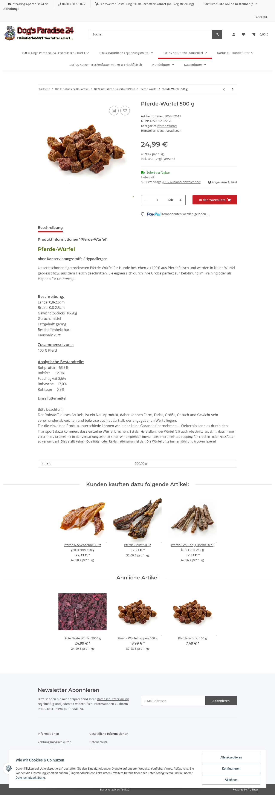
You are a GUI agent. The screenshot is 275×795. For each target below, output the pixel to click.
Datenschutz (98, 742)
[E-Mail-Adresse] (173, 700)
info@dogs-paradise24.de (28, 4)
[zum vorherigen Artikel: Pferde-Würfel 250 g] (224, 89)
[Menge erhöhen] (180, 200)
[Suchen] (150, 34)
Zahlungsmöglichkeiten (54, 742)
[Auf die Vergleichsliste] (114, 110)
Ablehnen (231, 779)
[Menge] (157, 200)
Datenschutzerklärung (113, 699)
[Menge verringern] (146, 200)
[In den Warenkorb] (214, 199)
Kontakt (261, 17)
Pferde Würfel (167, 126)
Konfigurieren (231, 768)
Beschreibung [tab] (50, 228)
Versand (169, 159)
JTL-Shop (253, 789)
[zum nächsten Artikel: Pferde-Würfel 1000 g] (232, 89)
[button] (233, 34)
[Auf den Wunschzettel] (125, 110)
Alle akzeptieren (231, 757)
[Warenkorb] (260, 34)
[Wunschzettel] (243, 34)
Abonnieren (221, 701)
